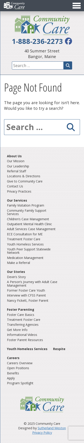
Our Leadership (18, 166)
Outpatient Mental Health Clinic (29, 224)
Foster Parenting (20, 309)
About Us (14, 156)
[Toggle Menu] (42, 5)
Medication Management (25, 258)
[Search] (68, 65)
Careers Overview (19, 363)
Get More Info (17, 330)
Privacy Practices (19, 191)
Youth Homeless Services (25, 244)
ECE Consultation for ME (25, 234)
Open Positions (18, 368)
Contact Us (15, 186)
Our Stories (16, 272)
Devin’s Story (16, 277)
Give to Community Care (25, 181)
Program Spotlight (20, 383)
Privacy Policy (42, 432)
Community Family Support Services (26, 212)
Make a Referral (18, 263)
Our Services (17, 200)
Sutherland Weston (52, 428)
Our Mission (15, 161)
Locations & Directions (23, 176)
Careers (13, 358)
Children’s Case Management (28, 219)
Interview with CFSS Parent (26, 295)
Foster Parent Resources (25, 340)
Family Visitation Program (25, 205)
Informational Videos (22, 335)
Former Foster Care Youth (26, 290)
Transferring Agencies (23, 324)
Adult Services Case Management (31, 229)
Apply (11, 378)
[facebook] (68, 41)
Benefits (13, 373)
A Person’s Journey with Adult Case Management (32, 283)
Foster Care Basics (20, 315)
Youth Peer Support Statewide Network (29, 251)
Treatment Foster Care (23, 239)
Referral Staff (16, 171)
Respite (59, 349)
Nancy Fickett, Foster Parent (27, 300)
